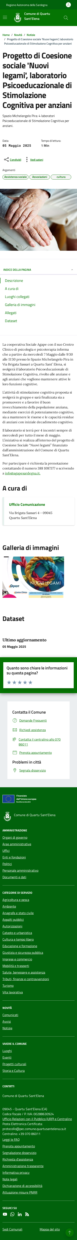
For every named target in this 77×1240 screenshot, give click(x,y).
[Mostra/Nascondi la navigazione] (4, 17)
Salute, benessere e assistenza (23, 972)
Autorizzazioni (12, 926)
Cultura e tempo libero (18, 939)
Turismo (8, 985)
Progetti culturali (14, 1064)
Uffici (6, 850)
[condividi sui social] (12, 159)
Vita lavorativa (12, 992)
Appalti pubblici (13, 919)
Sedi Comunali (12, 1229)
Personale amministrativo (20, 870)
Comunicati (10, 1014)
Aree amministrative (16, 844)
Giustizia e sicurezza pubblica (22, 952)
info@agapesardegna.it (22, 473)
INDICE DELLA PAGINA (38, 269)
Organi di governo (14, 837)
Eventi (6, 1057)
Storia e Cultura (13, 1070)
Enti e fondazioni (14, 857)
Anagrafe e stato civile (18, 912)
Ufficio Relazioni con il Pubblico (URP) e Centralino (37, 1118)
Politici (7, 863)
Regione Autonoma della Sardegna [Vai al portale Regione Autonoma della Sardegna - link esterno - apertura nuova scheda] (26, 5)
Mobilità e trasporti (15, 965)
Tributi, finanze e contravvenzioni (25, 978)
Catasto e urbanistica (17, 932)
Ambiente (9, 906)
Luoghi (7, 1050)
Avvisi (6, 1021)
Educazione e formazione (19, 945)
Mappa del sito (50, 1229)
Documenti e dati (14, 877)
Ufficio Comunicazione (27, 504)
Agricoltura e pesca (15, 899)
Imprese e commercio (17, 959)
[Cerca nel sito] (66, 18)
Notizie (7, 1028)
